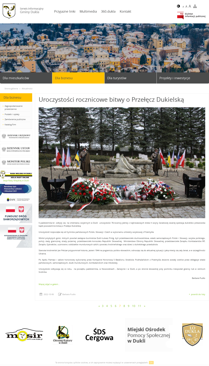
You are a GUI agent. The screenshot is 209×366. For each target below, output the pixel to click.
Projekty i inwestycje (174, 78)
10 (133, 306)
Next (205, 51)
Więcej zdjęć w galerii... (49, 284)
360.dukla (108, 11)
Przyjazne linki (64, 11)
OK (151, 362)
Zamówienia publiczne (15, 119)
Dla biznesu (64, 78)
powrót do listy (198, 294)
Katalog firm (10, 124)
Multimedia (88, 11)
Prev (4, 51)
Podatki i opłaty (12, 114)
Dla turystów (116, 78)
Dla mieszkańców (16, 78)
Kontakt (125, 11)
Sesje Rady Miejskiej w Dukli (16, 180)
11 (139, 306)
